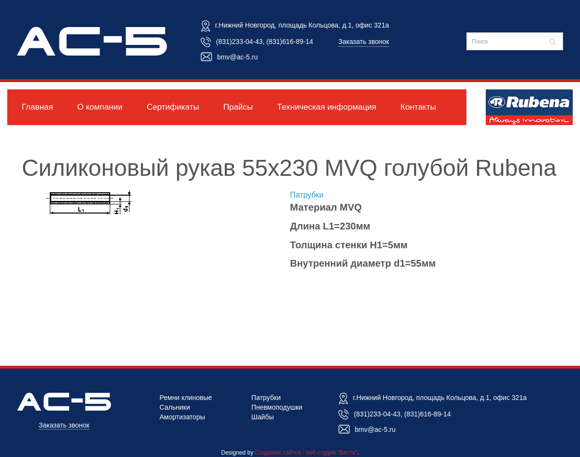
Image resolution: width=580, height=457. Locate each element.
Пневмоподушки (277, 407)
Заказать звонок (363, 41)
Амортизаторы (182, 417)
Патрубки (306, 195)
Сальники (175, 407)
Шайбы (262, 417)
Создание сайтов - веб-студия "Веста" (306, 452)
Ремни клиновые (186, 397)
